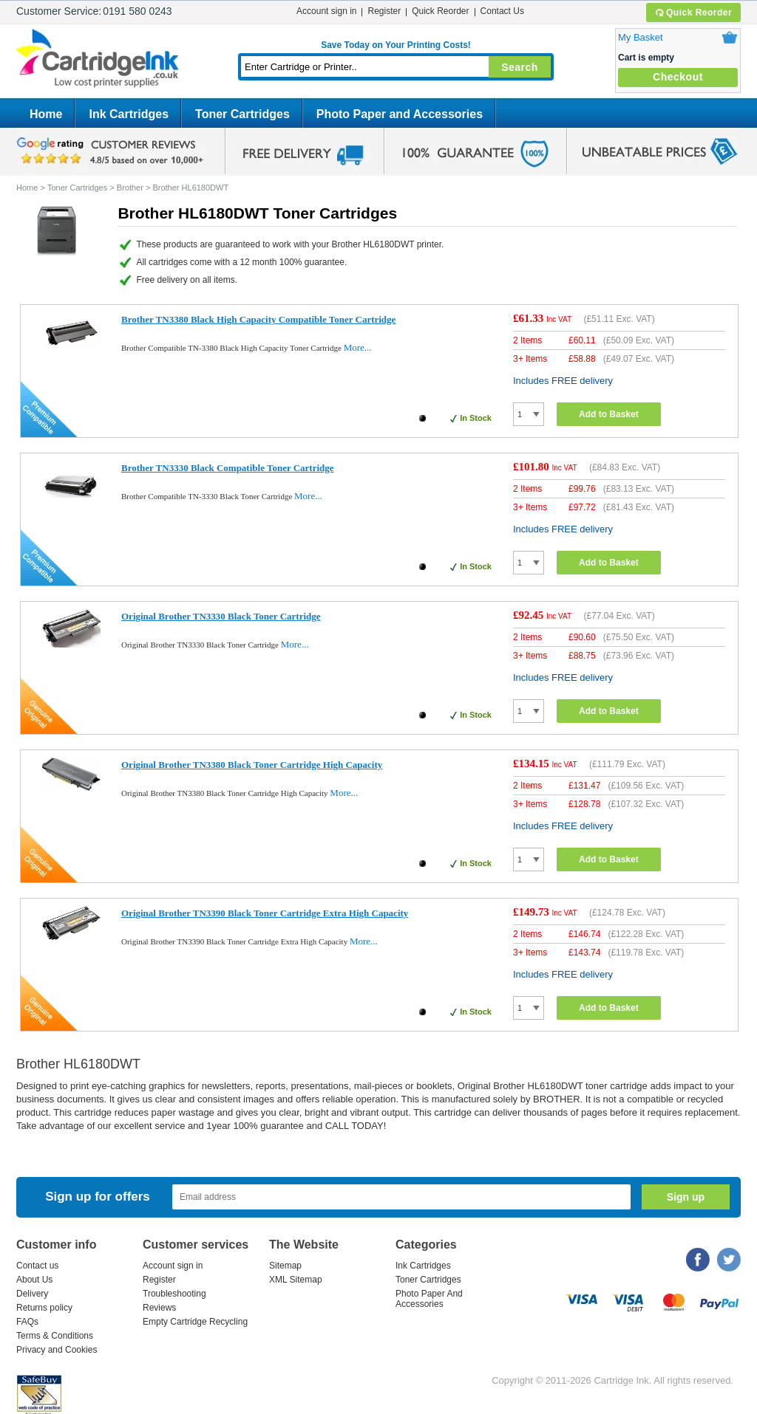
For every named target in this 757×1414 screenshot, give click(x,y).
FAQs (27, 1322)
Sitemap (285, 1265)
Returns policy (44, 1308)
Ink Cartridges (129, 114)
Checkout (678, 77)
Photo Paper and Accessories (399, 114)
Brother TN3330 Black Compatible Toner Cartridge (227, 467)
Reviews (159, 1308)
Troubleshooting (174, 1293)
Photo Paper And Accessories (429, 1298)
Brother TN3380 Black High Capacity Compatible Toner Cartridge (258, 319)
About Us (34, 1279)
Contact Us (502, 11)
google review (112, 151)
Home (46, 114)
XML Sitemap (295, 1279)
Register (384, 11)
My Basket (640, 37)
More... (358, 347)
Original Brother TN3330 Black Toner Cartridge (221, 616)
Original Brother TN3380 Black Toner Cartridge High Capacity (251, 764)
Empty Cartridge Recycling (195, 1322)
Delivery (32, 1293)
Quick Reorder (693, 12)
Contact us (37, 1265)
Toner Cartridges (242, 114)
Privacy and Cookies (56, 1350)
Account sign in (326, 11)
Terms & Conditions (54, 1336)
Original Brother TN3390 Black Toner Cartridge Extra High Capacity (264, 913)
